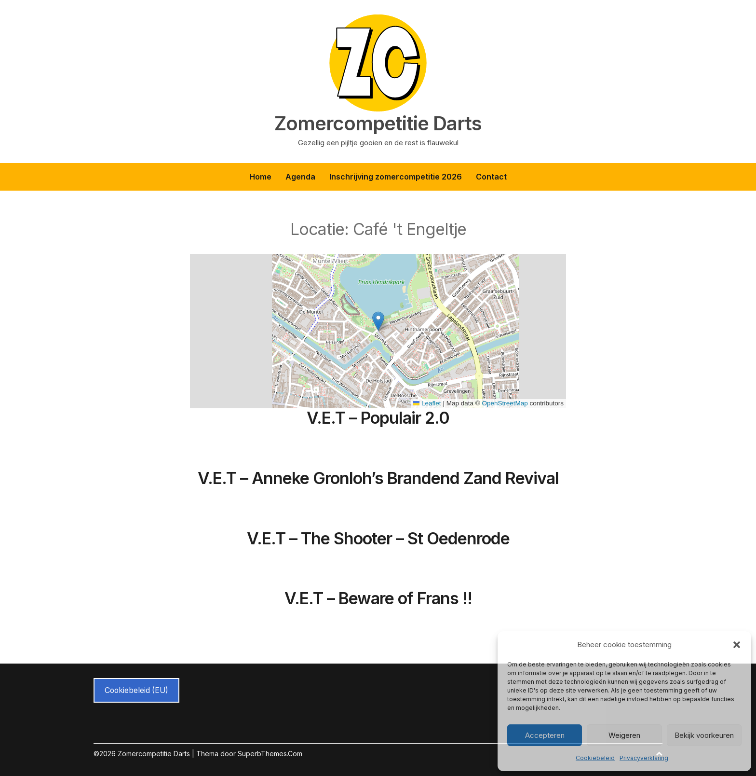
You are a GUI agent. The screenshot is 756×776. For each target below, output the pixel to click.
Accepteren (545, 735)
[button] (737, 645)
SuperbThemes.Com (270, 753)
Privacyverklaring (644, 758)
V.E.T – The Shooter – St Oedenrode (378, 538)
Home (260, 176)
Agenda (300, 176)
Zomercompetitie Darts (378, 123)
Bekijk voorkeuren (704, 735)
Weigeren (624, 735)
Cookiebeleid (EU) (136, 690)
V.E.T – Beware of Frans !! (378, 598)
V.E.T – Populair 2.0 (378, 418)
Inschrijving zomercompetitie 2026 (395, 176)
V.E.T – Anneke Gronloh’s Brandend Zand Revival (378, 478)
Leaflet (427, 403)
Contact (491, 176)
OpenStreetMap (504, 403)
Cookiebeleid (595, 758)
